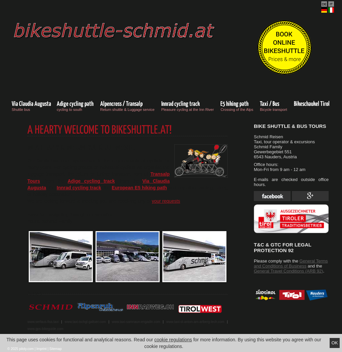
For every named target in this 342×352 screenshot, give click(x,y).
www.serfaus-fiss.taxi (42, 322)
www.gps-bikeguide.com (45, 329)
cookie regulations (173, 339)
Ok (334, 342)
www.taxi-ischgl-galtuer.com (85, 322)
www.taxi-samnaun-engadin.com (136, 322)
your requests (166, 201)
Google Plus (310, 196)
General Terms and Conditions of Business (291, 263)
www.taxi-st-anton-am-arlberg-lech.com (195, 322)
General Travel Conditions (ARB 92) (288, 271)
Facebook (272, 196)
